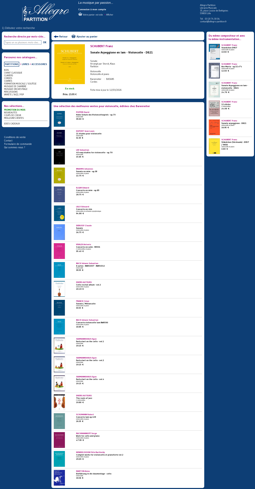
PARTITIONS (11, 64)
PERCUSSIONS (11, 91)
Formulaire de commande (18, 144)
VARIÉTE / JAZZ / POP (14, 94)
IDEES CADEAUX (12, 123)
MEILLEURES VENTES (14, 118)
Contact (8, 140)
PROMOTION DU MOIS (14, 109)
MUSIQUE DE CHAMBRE (15, 86)
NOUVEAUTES (10, 112)
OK (44, 42)
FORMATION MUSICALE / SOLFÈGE (20, 83)
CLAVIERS (8, 75)
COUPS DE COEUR (12, 115)
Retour (63, 36)
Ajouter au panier (87, 36)
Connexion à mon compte (92, 9)
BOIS (6, 70)
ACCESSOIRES (39, 64)
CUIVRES (8, 80)
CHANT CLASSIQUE (13, 72)
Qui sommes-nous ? (14, 147)
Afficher (109, 14)
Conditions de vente (15, 137)
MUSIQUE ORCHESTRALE (16, 89)
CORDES (8, 78)
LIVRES (25, 64)
